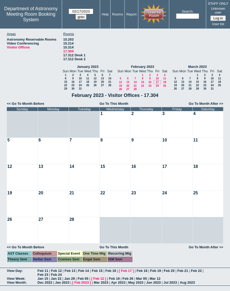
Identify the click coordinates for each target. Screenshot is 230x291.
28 (109, 85)
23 (73, 85)
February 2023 (142, 67)
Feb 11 (42, 271)
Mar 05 (141, 279)
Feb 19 (155, 271)
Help (105, 14)
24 (80, 85)
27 (102, 85)
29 (65, 88)
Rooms (117, 14)
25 (87, 85)
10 (80, 78)
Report (131, 14)
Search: (188, 11)
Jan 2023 (62, 282)
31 (80, 88)
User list (218, 24)
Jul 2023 (170, 282)
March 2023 (197, 67)
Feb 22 (196, 271)
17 (80, 81)
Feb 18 (141, 271)
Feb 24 (56, 275)
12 (95, 78)
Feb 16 (110, 271)
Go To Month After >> (206, 104)
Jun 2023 (153, 282)
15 (65, 81)
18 (87, 81)
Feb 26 (128, 279)
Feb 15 (97, 271)
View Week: (16, 279)
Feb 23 (42, 275)
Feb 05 (83, 279)
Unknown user (218, 10)
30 (73, 88)
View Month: (17, 282)
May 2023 (136, 282)
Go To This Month (114, 104)
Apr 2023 (118, 282)
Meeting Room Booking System (30, 17)
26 (95, 85)
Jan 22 (56, 279)
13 (102, 78)
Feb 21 (182, 271)
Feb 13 (70, 271)
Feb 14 (83, 271)
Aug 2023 (187, 282)
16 (73, 81)
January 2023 (87, 67)
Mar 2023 (101, 282)
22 (65, 85)
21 (109, 81)
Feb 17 (126, 271)
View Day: (15, 271)
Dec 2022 (44, 282)
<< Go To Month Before (25, 104)
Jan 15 (42, 279)
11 (87, 78)
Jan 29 (69, 279)
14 (109, 78)
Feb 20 (169, 271)
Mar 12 (155, 279)
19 (95, 81)
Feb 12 (56, 271)
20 (102, 81)
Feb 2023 (81, 282)
